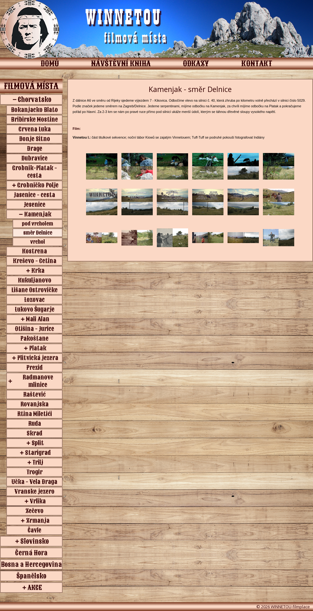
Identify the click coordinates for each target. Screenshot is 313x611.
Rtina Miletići (34, 414)
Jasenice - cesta (34, 195)
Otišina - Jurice (34, 329)
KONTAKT (256, 64)
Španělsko (31, 576)
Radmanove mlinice (38, 381)
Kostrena (34, 251)
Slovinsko (34, 541)
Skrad (34, 433)
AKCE (35, 587)
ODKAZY (196, 64)
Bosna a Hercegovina (31, 564)
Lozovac (34, 299)
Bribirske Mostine (34, 119)
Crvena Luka (34, 129)
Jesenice (34, 204)
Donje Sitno (34, 139)
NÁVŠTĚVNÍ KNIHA (121, 64)
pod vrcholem (37, 223)
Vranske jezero (34, 491)
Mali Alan (37, 319)
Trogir (35, 472)
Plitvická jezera (37, 358)
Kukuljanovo (34, 280)
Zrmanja (37, 520)
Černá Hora (31, 552)
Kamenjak (37, 214)
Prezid (34, 367)
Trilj (38, 462)
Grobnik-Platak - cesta (34, 171)
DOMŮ (50, 64)
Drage (34, 148)
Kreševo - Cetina (34, 261)
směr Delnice (37, 232)
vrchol (37, 241)
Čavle (34, 530)
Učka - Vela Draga (34, 482)
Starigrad (38, 452)
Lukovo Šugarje (34, 309)
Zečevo (34, 511)
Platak (37, 348)
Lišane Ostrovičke (34, 290)
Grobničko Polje (38, 185)
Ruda (34, 423)
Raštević (34, 394)
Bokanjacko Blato (34, 110)
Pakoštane (34, 338)
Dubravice (34, 158)
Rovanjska (34, 404)
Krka (37, 270)
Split (38, 443)
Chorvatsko (34, 99)
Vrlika (38, 501)
